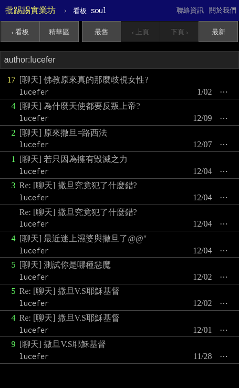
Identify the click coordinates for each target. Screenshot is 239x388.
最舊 (101, 32)
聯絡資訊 (190, 10)
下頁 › (180, 32)
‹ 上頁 (141, 32)
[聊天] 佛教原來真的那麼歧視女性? (84, 79)
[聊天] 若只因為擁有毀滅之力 (73, 159)
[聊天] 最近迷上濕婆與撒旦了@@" (83, 238)
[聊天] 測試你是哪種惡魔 (65, 264)
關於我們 (222, 10)
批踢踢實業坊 (30, 10)
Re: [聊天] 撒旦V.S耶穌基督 (69, 291)
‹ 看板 (20, 32)
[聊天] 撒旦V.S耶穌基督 (62, 344)
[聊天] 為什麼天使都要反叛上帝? (79, 105)
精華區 (59, 32)
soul (90, 10)
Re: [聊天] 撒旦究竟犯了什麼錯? (78, 185)
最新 (218, 32)
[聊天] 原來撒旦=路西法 (63, 132)
